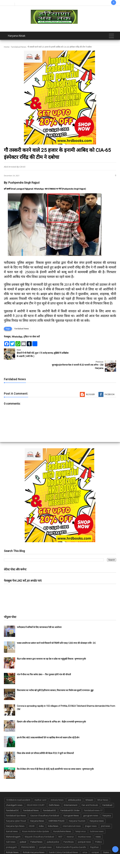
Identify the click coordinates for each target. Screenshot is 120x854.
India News (53, 814)
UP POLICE (88, 845)
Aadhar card (40, 788)
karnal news (12, 819)
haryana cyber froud (16, 809)
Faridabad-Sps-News (16, 803)
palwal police (53, 829)
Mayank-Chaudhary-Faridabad (39, 824)
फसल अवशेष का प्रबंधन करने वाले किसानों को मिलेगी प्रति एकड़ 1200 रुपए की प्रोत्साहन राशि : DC (56, 631)
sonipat (95, 840)
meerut (70, 824)
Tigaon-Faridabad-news (46, 845)
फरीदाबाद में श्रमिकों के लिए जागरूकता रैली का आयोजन (39, 615)
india (41, 814)
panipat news (84, 829)
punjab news (45, 835)
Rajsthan (94, 835)
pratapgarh (11, 835)
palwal (23, 829)
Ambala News (57, 788)
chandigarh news (14, 793)
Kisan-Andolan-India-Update (35, 819)
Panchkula (69, 829)
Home (7, 46)
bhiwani (89, 788)
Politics (98, 829)
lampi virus (80, 819)
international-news (72, 814)
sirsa (84, 840)
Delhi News (54, 793)
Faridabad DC (12, 798)
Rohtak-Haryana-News (34, 840)
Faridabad (107, 793)
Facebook (110, 382)
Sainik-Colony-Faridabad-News (63, 840)
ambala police (74, 788)
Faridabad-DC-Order (70, 798)
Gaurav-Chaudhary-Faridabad (44, 803)
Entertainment (70, 793)
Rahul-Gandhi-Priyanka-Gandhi (71, 835)
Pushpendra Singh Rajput (24, 182)
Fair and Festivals (90, 793)
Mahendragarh (13, 824)
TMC (64, 845)
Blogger (90, 382)
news (98, 824)
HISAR (32, 814)
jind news (105, 814)
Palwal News (36, 829)
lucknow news (97, 819)
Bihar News (103, 788)
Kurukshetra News (62, 819)
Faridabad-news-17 (93, 798)
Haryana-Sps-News (15, 814)
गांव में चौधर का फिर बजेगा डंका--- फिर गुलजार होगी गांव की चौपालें (44, 662)
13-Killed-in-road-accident (18, 788)
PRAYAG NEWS (28, 835)
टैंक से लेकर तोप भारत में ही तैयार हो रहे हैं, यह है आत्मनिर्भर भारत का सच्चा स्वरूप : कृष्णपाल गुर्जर (55, 757)
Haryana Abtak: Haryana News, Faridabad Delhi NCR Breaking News (45, 851)
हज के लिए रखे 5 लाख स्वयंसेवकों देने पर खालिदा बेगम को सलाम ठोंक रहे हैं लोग (48, 725)
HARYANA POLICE (57, 809)
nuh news (10, 829)
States (106, 840)
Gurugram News (71, 803)
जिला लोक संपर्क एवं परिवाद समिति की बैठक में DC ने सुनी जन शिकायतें (45, 741)
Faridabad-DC (49, 798)
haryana (107, 803)
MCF (60, 824)
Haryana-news (97, 809)
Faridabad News (18, 46)
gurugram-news (90, 803)
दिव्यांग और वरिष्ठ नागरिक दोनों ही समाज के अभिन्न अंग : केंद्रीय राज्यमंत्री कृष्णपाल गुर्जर (51, 710)
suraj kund (11, 845)
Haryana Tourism (77, 809)
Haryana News (37, 809)
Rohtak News (12, 840)
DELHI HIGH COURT (36, 793)
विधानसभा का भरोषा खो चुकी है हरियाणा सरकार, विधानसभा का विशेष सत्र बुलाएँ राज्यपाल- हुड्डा (55, 678)
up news (74, 845)
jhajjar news (91, 814)
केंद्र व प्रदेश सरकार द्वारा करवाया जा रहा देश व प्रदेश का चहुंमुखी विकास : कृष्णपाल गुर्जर (51, 647)
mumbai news (84, 824)
